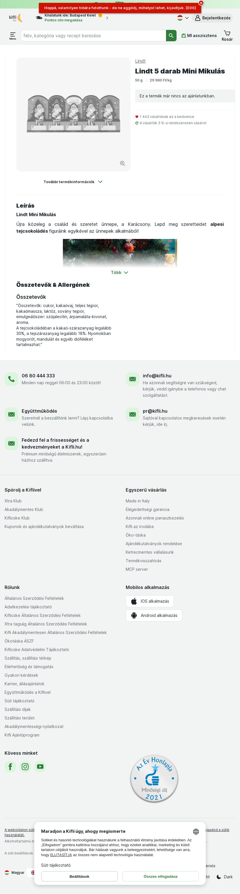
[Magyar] (182, 18)
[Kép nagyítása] (122, 163)
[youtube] (40, 766)
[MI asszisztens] (199, 35)
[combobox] (93, 35)
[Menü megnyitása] (13, 35)
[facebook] (10, 766)
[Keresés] (171, 35)
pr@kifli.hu (155, 411)
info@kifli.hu (157, 376)
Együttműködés (39, 411)
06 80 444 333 (38, 376)
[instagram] (25, 766)
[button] (212, 17)
